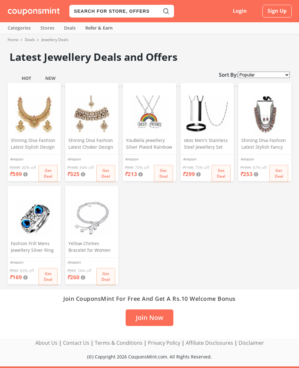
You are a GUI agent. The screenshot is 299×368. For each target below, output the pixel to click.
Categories (19, 28)
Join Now (149, 317)
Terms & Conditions (119, 342)
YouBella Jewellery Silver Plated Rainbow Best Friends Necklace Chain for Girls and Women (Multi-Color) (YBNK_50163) (149, 144)
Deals (70, 28)
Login (240, 10)
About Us (46, 342)
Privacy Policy (164, 342)
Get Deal (48, 173)
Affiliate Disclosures (209, 342)
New (50, 78)
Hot (26, 78)
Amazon (16, 159)
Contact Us (76, 342)
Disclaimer (251, 342)
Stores (47, 28)
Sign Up (277, 10)
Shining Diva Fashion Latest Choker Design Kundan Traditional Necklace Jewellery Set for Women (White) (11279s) (90, 144)
